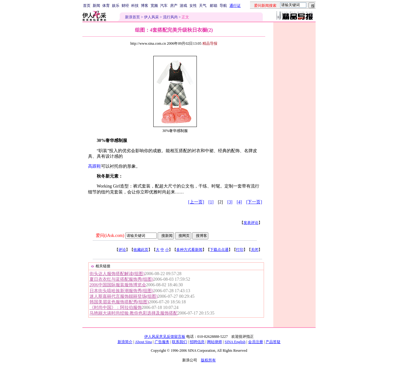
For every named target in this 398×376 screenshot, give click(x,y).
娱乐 (115, 5)
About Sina (143, 342)
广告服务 (162, 342)
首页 (86, 5)
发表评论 (250, 222)
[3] (229, 202)
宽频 (154, 5)
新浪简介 (125, 342)
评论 (122, 249)
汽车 (164, 5)
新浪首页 (132, 17)
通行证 (235, 5)
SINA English (234, 342)
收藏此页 (140, 249)
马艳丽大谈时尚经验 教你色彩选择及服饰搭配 (134, 313)
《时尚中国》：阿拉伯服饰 (116, 307)
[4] (239, 202)
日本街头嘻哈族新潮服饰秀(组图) (121, 290)
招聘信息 (197, 342)
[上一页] (196, 202)
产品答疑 (273, 342)
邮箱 (213, 5)
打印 (239, 249)
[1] (210, 202)
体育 (106, 5)
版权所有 (208, 360)
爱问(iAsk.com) (110, 235)
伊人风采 (151, 17)
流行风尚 (170, 17)
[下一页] (254, 202)
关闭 (254, 249)
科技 (135, 5)
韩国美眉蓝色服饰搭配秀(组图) (119, 302)
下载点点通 (219, 249)
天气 (202, 5)
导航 (223, 5)
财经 (125, 5)
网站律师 (214, 342)
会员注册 (255, 342)
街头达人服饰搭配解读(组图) (117, 273)
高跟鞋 (94, 166)
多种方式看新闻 (189, 249)
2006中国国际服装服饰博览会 (118, 285)
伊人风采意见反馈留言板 (164, 336)
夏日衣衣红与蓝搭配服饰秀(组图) (121, 279)
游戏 (183, 5)
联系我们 (179, 342)
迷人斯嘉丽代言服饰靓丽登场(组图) (124, 296)
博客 (144, 5)
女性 (193, 5)
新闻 (96, 5)
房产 (174, 5)
